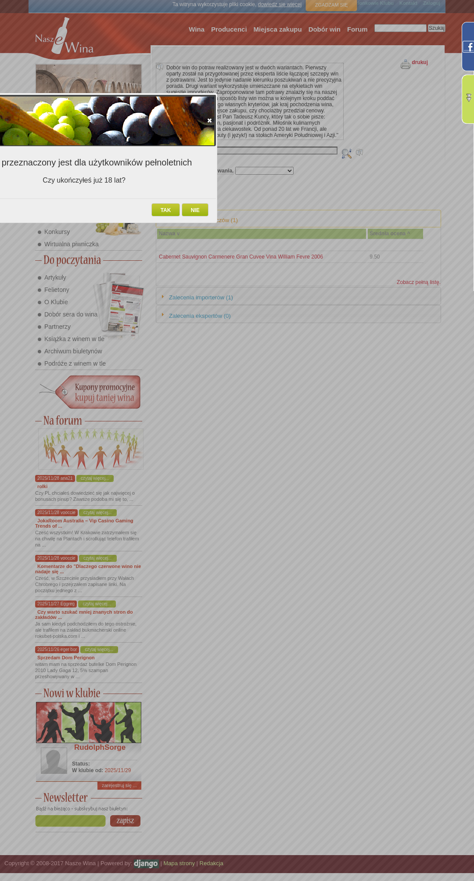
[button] (209, 120)
